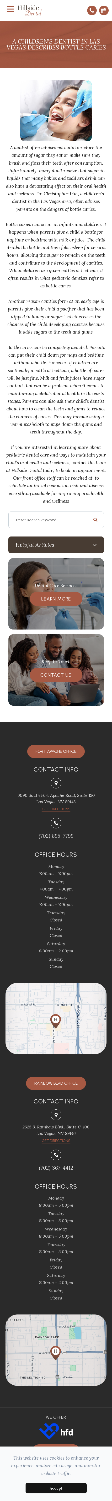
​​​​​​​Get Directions (56, 809)
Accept (56, 1488)
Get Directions (56, 1141)
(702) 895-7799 (56, 835)
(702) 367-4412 (56, 1167)
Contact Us (56, 675)
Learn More (56, 599)
